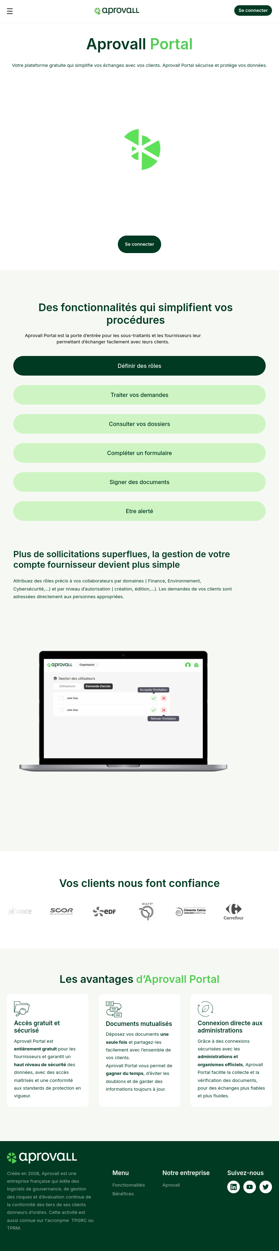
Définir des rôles (140, 365)
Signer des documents (139, 481)
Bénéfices (123, 1193)
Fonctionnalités (128, 1185)
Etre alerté (139, 511)
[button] (10, 11)
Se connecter (253, 10)
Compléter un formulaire (139, 452)
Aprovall (171, 1185)
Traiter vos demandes (139, 394)
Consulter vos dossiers (139, 423)
